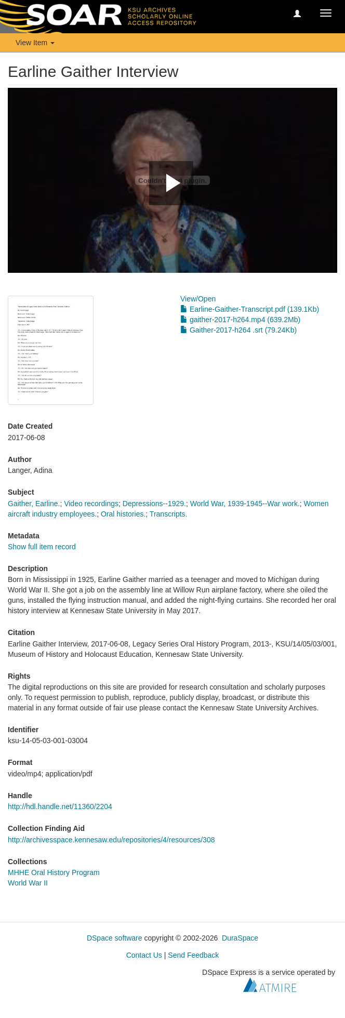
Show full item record (42, 547)
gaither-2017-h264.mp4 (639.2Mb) (240, 319)
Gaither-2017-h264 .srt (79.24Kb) (238, 330)
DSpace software (114, 938)
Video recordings (91, 503)
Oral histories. (123, 514)
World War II (28, 883)
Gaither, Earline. (34, 503)
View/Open (198, 299)
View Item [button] (35, 42)
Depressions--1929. (154, 503)
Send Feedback (193, 955)
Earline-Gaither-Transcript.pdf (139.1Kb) (249, 309)
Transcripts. (169, 514)
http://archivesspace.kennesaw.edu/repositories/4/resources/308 (111, 840)
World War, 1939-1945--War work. (245, 503)
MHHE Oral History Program (54, 872)
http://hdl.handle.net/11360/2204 (60, 806)
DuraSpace (240, 938)
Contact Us (144, 955)
